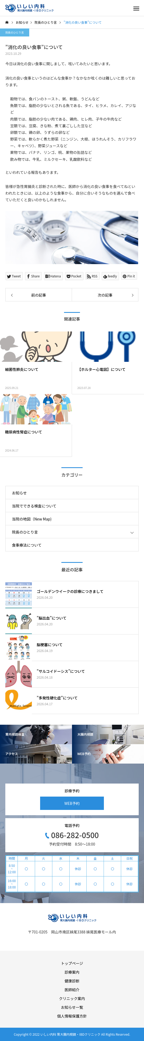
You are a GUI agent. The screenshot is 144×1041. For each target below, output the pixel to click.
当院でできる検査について (34, 506)
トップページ (72, 963)
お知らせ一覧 (72, 1007)
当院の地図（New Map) (32, 519)
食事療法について (27, 545)
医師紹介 (72, 989)
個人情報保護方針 (72, 1016)
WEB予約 (72, 803)
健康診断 (72, 980)
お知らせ (19, 492)
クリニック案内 (72, 998)
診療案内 (72, 972)
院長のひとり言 (14, 32)
